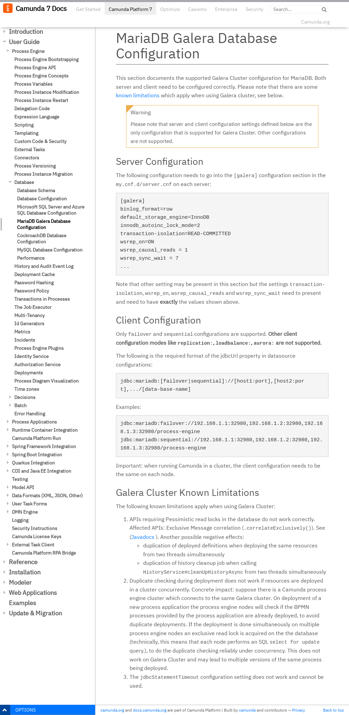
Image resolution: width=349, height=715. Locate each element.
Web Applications (33, 593)
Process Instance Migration (43, 174)
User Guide (24, 42)
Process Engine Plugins (39, 348)
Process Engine (28, 51)
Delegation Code (32, 108)
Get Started (88, 9)
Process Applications (34, 422)
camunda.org (112, 710)
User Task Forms (29, 504)
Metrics (22, 332)
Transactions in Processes (42, 299)
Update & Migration (35, 613)
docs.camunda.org (149, 710)
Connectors (26, 158)
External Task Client (33, 545)
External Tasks (29, 149)
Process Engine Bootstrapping (46, 59)
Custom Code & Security (40, 141)
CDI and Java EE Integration (41, 471)
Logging (20, 520)
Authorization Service (37, 364)
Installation (25, 572)
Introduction (26, 31)
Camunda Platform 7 (130, 9)
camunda (247, 710)
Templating (26, 133)
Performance (31, 258)
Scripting (23, 125)
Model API (23, 487)
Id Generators (29, 323)
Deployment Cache (34, 274)
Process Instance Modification (46, 92)
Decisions (24, 397)
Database (24, 182)
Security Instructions (34, 528)
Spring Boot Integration (37, 455)
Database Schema (36, 190)
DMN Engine (25, 512)
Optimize (170, 9)
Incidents (24, 340)
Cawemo (197, 9)
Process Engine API (35, 68)
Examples (22, 603)
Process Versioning (35, 166)
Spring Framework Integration (44, 446)
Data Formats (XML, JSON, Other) (47, 495)
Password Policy (31, 291)
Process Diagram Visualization (46, 381)
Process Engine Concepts (41, 76)
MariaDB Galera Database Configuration (44, 224)
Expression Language (36, 117)
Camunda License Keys (36, 536)
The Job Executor (32, 307)
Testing (20, 479)
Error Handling (29, 414)
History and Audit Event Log (43, 266)
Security (254, 9)
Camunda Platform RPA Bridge (44, 553)
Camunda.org (315, 22)
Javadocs (142, 536)
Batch (20, 405)
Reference (23, 562)
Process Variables (33, 84)
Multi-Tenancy (29, 315)
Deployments (28, 373)
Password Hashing (34, 283)
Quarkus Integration (33, 463)
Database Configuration (42, 199)
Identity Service (31, 356)
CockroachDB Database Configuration (41, 238)
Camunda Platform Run (36, 438)
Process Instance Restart (41, 100)
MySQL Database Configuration (49, 250)
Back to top (333, 710)
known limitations (138, 95)
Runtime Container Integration (45, 430)
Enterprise (226, 9)
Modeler (20, 582)
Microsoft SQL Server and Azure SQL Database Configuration (51, 210)
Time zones (26, 389)
